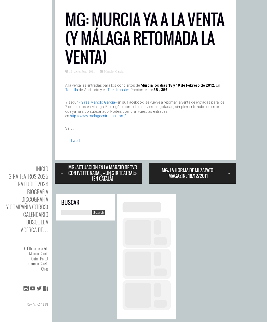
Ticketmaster (118, 90)
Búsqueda (37, 222)
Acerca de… (34, 230)
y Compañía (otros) (27, 207)
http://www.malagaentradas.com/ (98, 116)
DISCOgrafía (34, 199)
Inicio (42, 169)
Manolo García (38, 253)
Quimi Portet (39, 258)
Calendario (35, 214)
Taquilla (71, 90)
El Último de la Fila (36, 248)
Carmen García (38, 263)
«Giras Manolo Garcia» (98, 102)
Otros (44, 269)
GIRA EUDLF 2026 (31, 184)
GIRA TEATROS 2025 (28, 176)
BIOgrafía (37, 192)
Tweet (75, 141)
